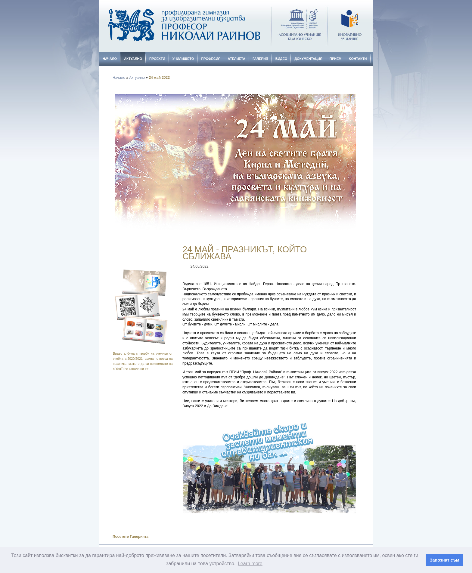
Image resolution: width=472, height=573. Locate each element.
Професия (210, 58)
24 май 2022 (159, 77)
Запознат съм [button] (444, 560)
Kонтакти (358, 58)
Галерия (260, 58)
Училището (183, 58)
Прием (336, 58)
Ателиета (236, 58)
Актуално (133, 58)
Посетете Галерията (130, 536)
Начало (110, 58)
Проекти (157, 58)
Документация (308, 58)
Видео (281, 58)
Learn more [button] (250, 563)
